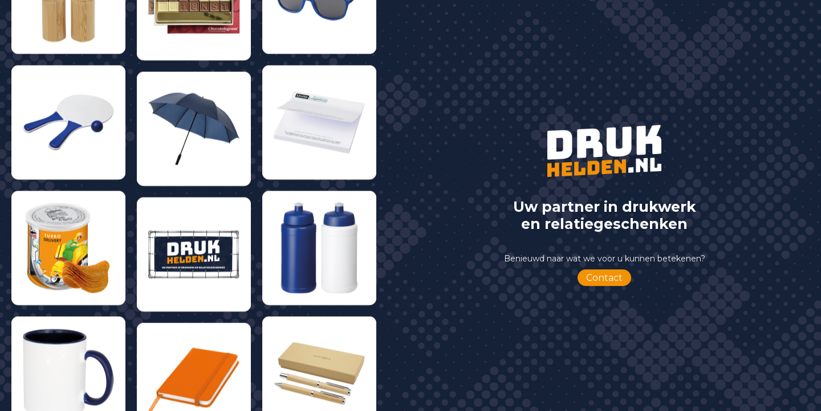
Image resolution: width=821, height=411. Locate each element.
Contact (604, 277)
